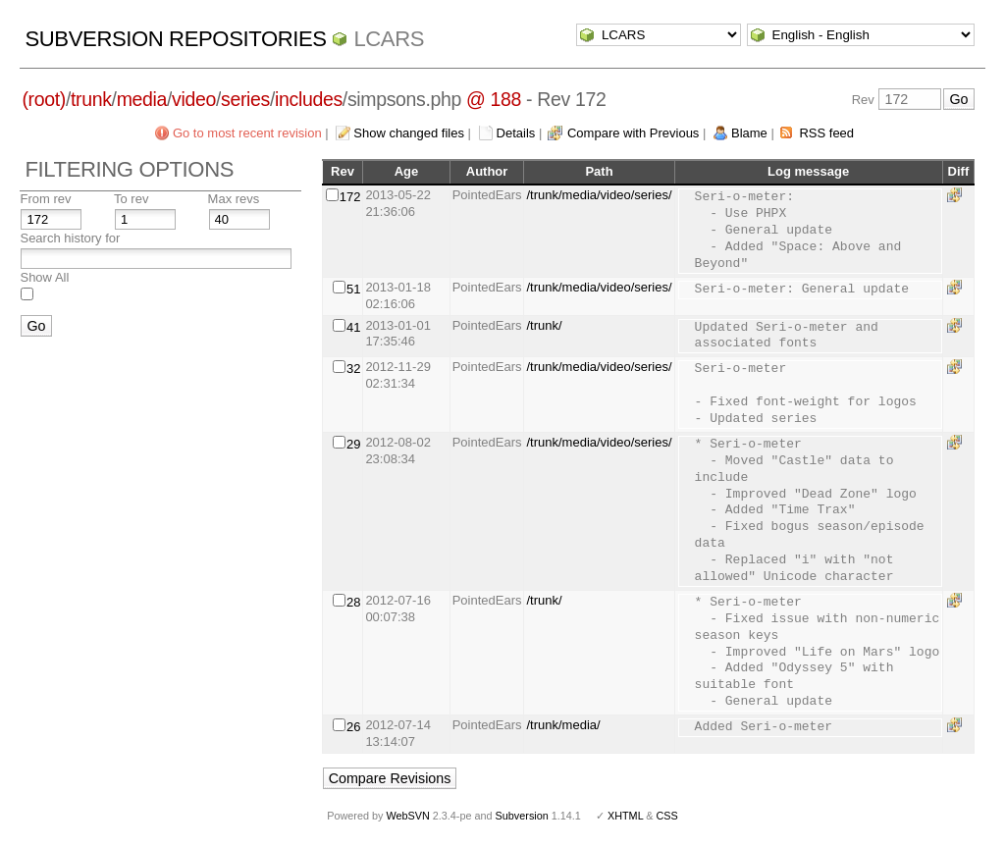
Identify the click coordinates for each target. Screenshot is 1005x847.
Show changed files (408, 133)
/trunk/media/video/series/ (598, 194)
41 (353, 327)
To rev (131, 198)
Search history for (70, 238)
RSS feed (826, 133)
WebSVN (407, 815)
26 (353, 726)
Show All (44, 277)
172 (350, 196)
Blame (749, 133)
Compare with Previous (633, 133)
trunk (91, 99)
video (194, 99)
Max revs (234, 198)
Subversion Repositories (175, 38)
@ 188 (493, 99)
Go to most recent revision (247, 133)
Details (516, 133)
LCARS (388, 38)
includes (309, 99)
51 (353, 289)
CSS (667, 815)
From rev (45, 198)
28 (353, 602)
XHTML (625, 815)
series (245, 99)
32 (353, 368)
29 (353, 444)
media (142, 99)
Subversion (522, 815)
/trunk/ (543, 325)
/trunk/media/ (563, 724)
